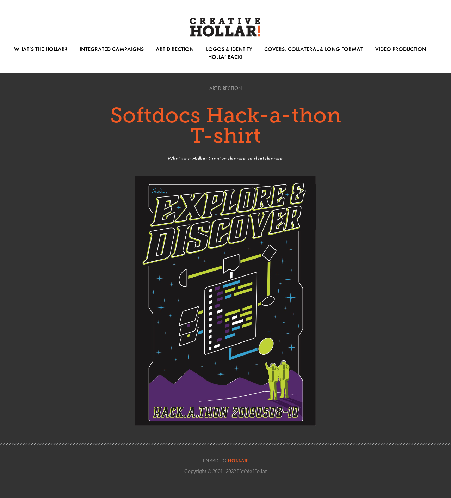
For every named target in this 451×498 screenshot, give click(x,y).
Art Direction (175, 49)
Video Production (400, 49)
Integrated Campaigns (112, 49)
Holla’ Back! (225, 57)
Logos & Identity (229, 49)
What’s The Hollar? (40, 49)
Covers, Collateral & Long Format (313, 49)
